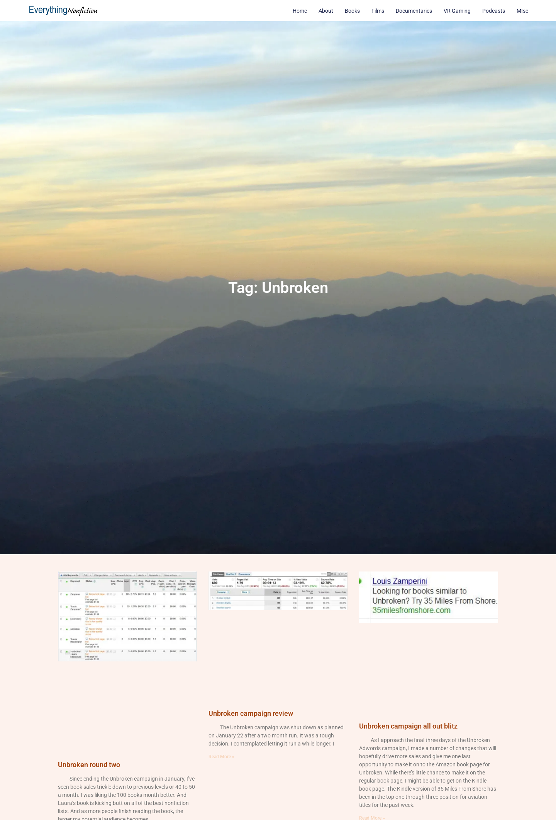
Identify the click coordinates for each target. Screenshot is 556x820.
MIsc (522, 11)
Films (377, 11)
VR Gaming (457, 11)
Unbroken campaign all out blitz (408, 726)
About (326, 11)
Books (352, 11)
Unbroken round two (89, 765)
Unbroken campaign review (250, 713)
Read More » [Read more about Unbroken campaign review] (221, 756)
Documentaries (414, 11)
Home (300, 11)
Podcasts (493, 11)
